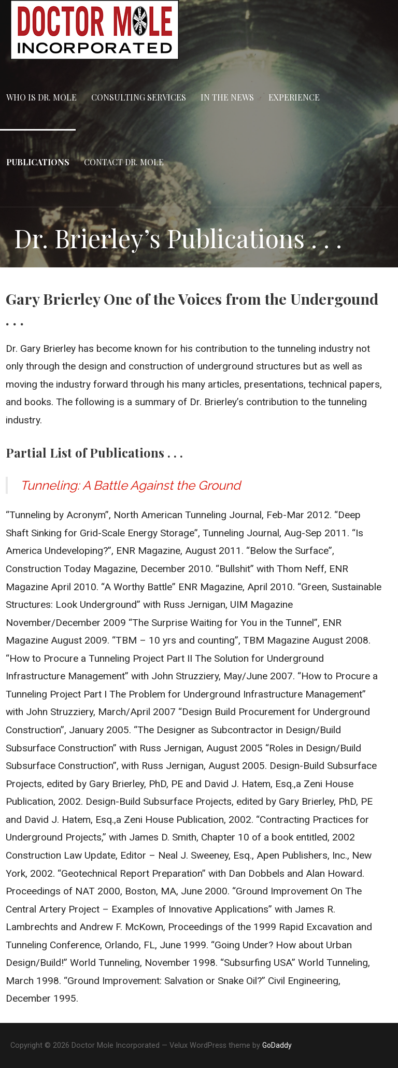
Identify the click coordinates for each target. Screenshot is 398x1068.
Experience (294, 97)
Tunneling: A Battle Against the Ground (130, 485)
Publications (37, 161)
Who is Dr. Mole (41, 97)
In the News (227, 97)
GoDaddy (277, 1045)
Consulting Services (138, 97)
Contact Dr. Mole (124, 161)
